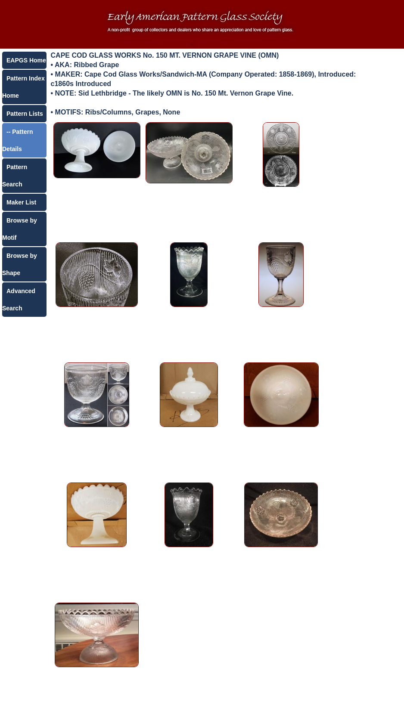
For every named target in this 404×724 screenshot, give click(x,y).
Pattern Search (14, 176)
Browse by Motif (19, 229)
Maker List (21, 202)
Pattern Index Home (23, 87)
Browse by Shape (19, 264)
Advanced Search (18, 300)
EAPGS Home (26, 60)
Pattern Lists (24, 113)
